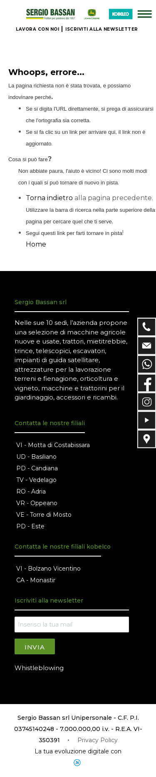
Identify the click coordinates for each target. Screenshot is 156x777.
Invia (35, 647)
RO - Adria (31, 491)
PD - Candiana (37, 468)
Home (36, 244)
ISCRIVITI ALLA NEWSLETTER (101, 29)
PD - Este (30, 526)
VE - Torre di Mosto (44, 514)
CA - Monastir (35, 580)
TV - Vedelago (36, 480)
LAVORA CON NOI (37, 29)
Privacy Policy (97, 740)
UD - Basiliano (36, 456)
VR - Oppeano (36, 503)
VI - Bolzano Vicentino (48, 568)
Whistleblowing (39, 668)
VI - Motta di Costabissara (53, 445)
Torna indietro (49, 198)
